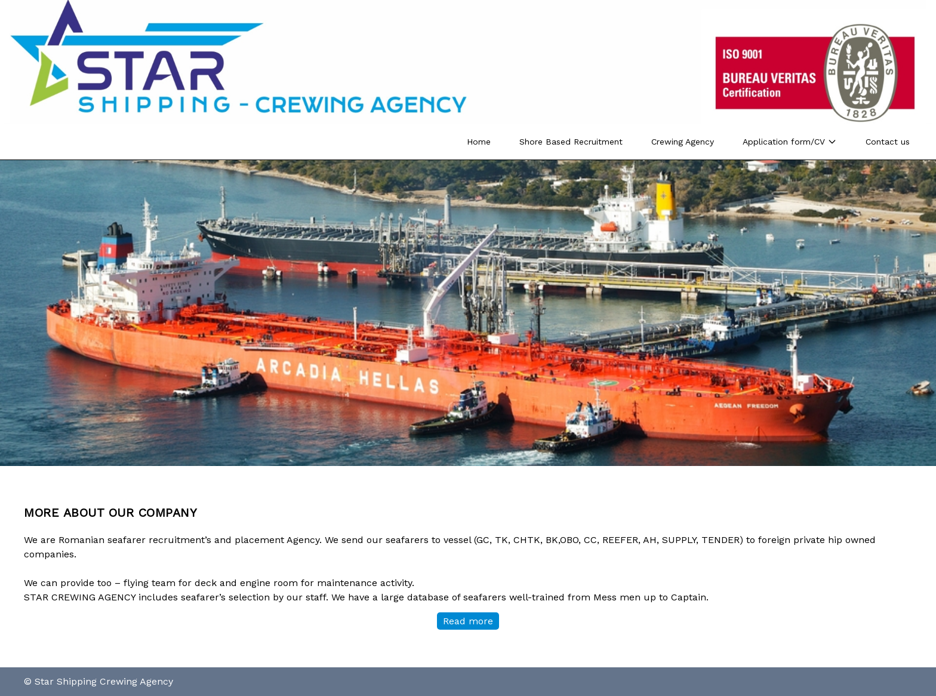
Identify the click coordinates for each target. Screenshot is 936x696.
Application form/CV (790, 141)
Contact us (888, 141)
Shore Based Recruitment (571, 141)
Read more (468, 621)
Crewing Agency (682, 141)
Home (479, 141)
